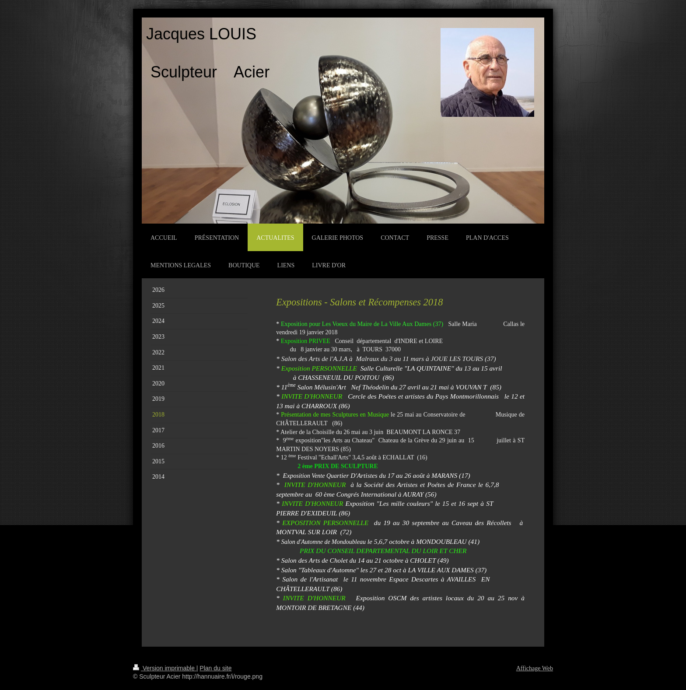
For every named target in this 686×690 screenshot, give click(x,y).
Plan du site (215, 668)
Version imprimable (164, 668)
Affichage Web (534, 668)
